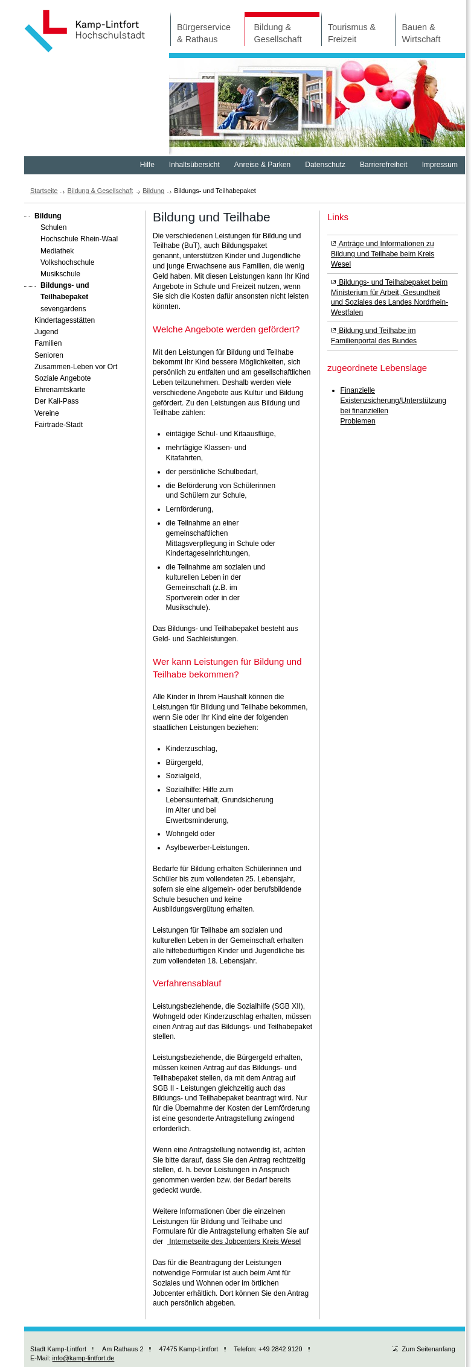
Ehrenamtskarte (55, 389)
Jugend (41, 331)
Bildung (153, 190)
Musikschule (52, 273)
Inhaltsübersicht (194, 164)
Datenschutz (325, 164)
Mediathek (49, 250)
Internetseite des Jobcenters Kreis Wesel (234, 1241)
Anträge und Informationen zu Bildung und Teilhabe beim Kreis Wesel (382, 253)
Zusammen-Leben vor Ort (70, 366)
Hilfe (147, 164)
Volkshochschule (59, 262)
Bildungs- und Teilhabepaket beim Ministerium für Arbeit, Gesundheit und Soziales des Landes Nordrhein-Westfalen (389, 297)
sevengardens (55, 308)
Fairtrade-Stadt (53, 424)
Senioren (43, 355)
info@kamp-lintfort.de (84, 1358)
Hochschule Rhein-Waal (71, 238)
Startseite (44, 190)
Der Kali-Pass (51, 400)
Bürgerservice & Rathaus (200, 28)
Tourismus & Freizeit (348, 28)
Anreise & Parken (262, 164)
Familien (43, 342)
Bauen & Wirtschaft (417, 28)
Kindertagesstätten (59, 320)
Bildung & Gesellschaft (273, 28)
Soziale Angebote (57, 377)
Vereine (41, 412)
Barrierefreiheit (384, 164)
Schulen (45, 227)
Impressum (440, 164)
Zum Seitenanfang (423, 1349)
